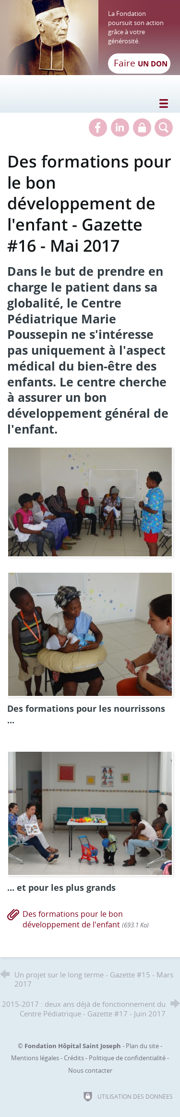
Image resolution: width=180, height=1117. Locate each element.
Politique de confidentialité (127, 1057)
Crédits (74, 1057)
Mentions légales (35, 1057)
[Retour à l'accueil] (90, 37)
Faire (141, 63)
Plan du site (142, 1045)
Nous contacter (90, 1070)
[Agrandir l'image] (90, 500)
